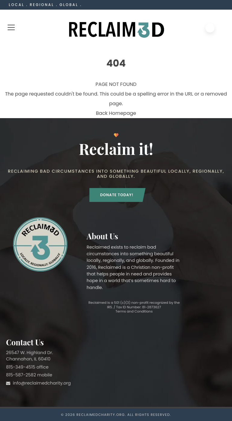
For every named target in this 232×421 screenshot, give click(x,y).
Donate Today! (116, 194)
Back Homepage (116, 113)
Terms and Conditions (134, 311)
